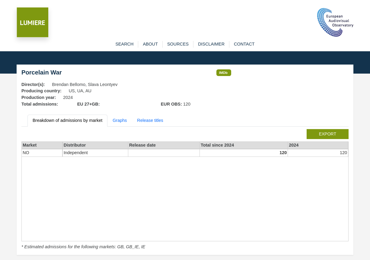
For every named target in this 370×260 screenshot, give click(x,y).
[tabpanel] (185, 189)
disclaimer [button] (211, 44)
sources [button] (178, 44)
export (327, 134)
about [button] (150, 44)
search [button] (124, 44)
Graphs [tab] (120, 120)
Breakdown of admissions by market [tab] (67, 120)
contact (244, 44)
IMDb (223, 73)
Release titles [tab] (150, 120)
